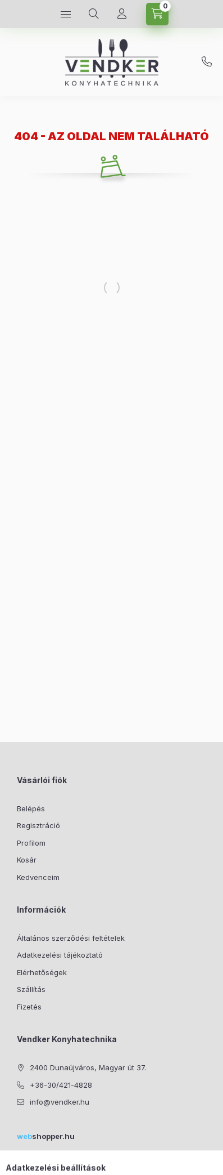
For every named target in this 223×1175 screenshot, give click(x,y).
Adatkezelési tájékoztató (60, 954)
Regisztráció (38, 825)
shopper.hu (46, 1136)
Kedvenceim (38, 877)
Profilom (31, 842)
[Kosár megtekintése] (157, 14)
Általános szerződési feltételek (71, 937)
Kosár (27, 859)
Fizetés (29, 1006)
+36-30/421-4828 (206, 62)
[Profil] (122, 14)
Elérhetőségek (42, 972)
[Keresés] (94, 14)
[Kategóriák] (65, 14)
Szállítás (31, 989)
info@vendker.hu (59, 1101)
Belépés (31, 808)
